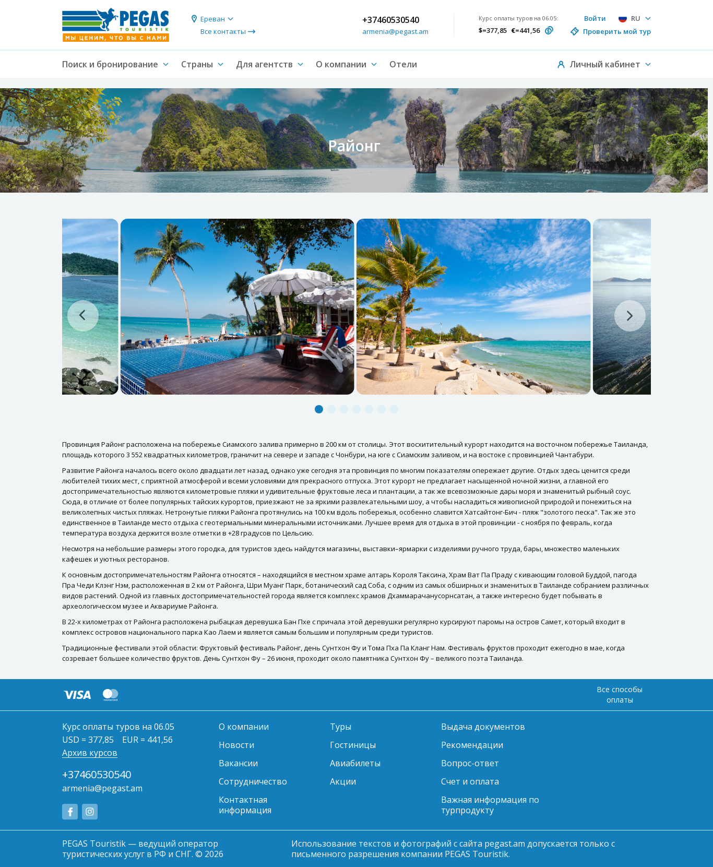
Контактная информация (245, 805)
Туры (340, 726)
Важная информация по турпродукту (490, 805)
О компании (244, 726)
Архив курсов (89, 752)
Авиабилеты (355, 763)
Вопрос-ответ (470, 763)
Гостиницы (353, 745)
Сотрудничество (253, 781)
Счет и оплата (470, 781)
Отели (403, 64)
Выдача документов (483, 726)
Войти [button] (595, 18)
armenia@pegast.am (395, 31)
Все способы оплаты (620, 694)
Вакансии (238, 763)
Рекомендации (472, 745)
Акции (343, 781)
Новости (236, 745)
